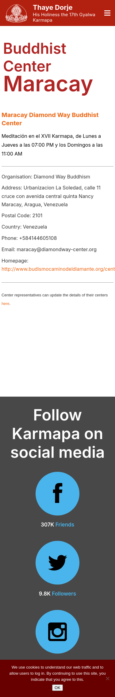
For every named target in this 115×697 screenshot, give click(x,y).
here (6, 303)
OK (57, 687)
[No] (107, 678)
